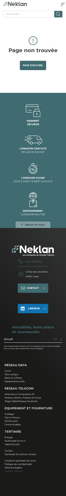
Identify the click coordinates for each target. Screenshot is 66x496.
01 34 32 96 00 (33, 261)
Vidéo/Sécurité (12, 444)
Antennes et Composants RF (20, 394)
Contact (9, 451)
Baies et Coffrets (13, 378)
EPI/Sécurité (11, 421)
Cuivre (8, 371)
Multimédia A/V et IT (15, 441)
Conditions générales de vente (20, 460)
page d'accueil (33, 65)
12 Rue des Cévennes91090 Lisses (37, 274)
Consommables (13, 424)
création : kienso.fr (14, 471)
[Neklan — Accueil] (15, 4)
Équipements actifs (15, 381)
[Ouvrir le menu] (63, 4)
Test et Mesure (12, 417)
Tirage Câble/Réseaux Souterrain (21, 401)
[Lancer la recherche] (58, 14)
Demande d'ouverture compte (20, 454)
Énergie (9, 437)
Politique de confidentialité (18, 464)
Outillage (9, 414)
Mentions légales (13, 467)
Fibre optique (11, 374)
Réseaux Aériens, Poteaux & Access (23, 397)
